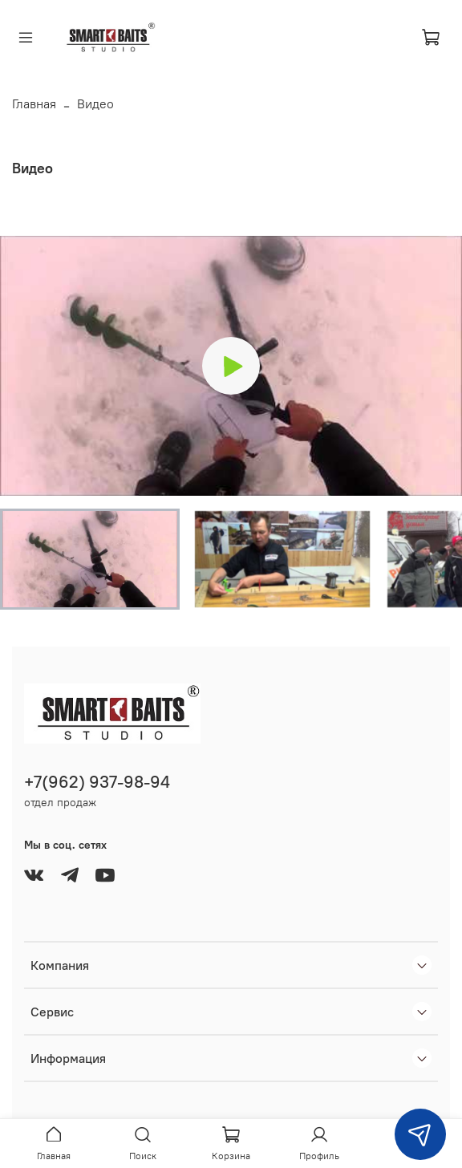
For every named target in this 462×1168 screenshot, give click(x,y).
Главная (34, 103)
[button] (90, 559)
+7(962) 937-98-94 (97, 782)
